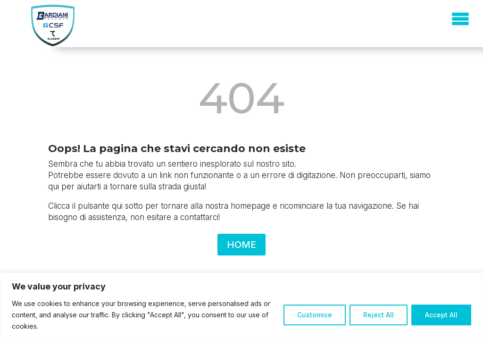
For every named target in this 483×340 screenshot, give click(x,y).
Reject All (378, 315)
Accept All (441, 315)
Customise (314, 315)
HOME (241, 244)
